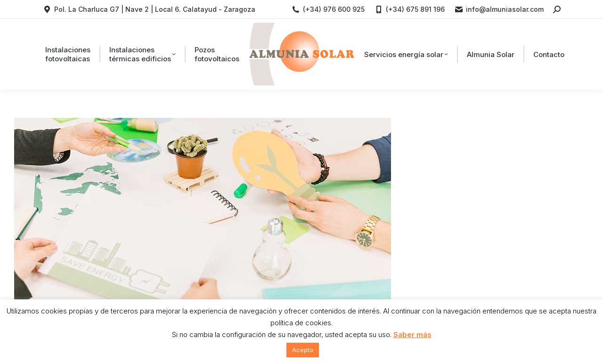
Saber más (412, 334)
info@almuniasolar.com (499, 9)
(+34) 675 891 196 (409, 9)
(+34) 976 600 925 (328, 9)
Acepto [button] (302, 350)
